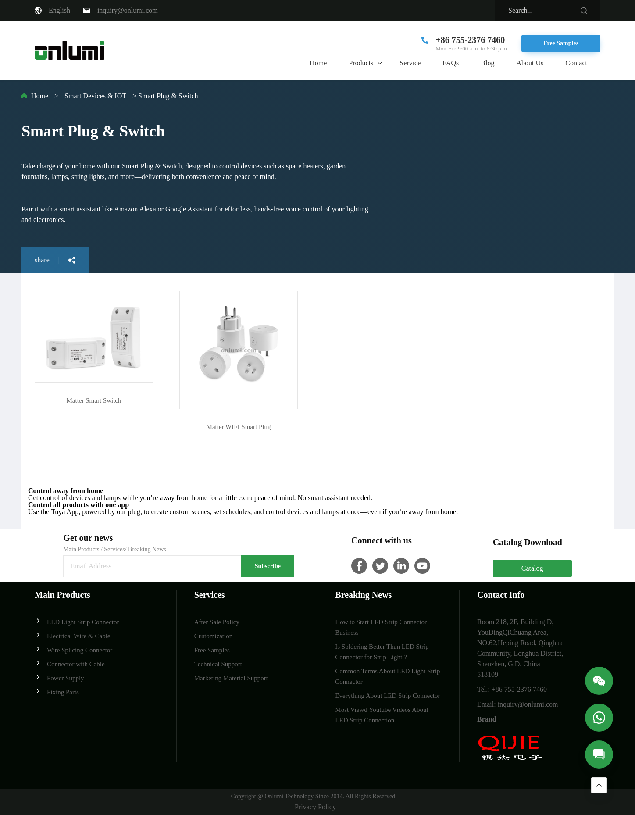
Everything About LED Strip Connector (387, 695)
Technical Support (218, 664)
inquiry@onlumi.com (127, 10)
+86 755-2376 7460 (470, 40)
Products (361, 63)
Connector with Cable (70, 663)
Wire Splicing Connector (73, 649)
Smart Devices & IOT (95, 96)
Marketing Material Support (231, 678)
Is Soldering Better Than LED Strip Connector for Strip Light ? (381, 652)
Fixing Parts (57, 691)
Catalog (532, 568)
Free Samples (560, 43)
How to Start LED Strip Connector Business (381, 627)
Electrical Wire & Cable (72, 635)
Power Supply (59, 677)
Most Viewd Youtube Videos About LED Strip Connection (381, 715)
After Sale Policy (216, 622)
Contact (576, 63)
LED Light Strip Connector (77, 621)
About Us (529, 63)
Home (318, 63)
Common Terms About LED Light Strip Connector (387, 676)
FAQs (450, 63)
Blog (487, 63)
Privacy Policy (315, 807)
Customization (213, 636)
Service (410, 63)
